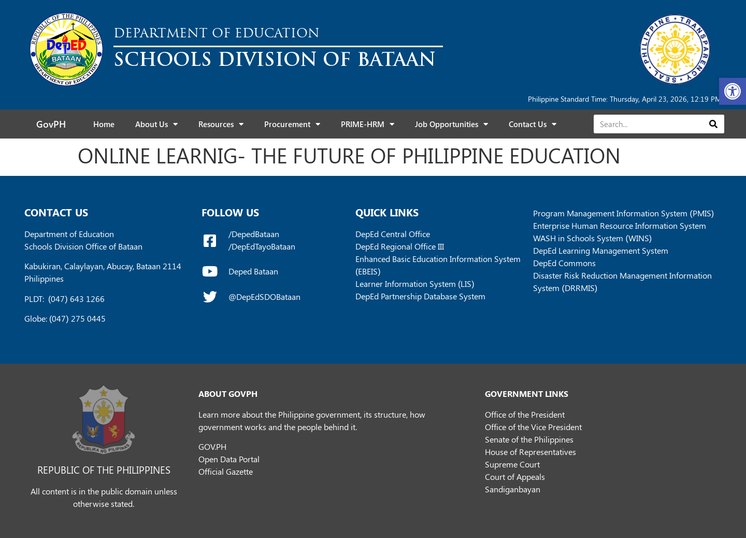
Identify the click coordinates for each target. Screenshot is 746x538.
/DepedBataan (253, 233)
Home (103, 124)
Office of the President (525, 414)
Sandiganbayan (512, 489)
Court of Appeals (515, 476)
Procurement (292, 124)
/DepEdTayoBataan (261, 246)
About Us (156, 124)
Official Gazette (225, 471)
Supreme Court (512, 464)
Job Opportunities (451, 124)
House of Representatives (530, 451)
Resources (220, 124)
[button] (732, 91)
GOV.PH (212, 446)
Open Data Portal (229, 458)
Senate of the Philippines (529, 439)
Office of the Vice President (533, 426)
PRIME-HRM (367, 124)
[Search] (713, 124)
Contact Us (532, 124)
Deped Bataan (253, 271)
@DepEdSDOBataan (264, 296)
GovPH (51, 124)
